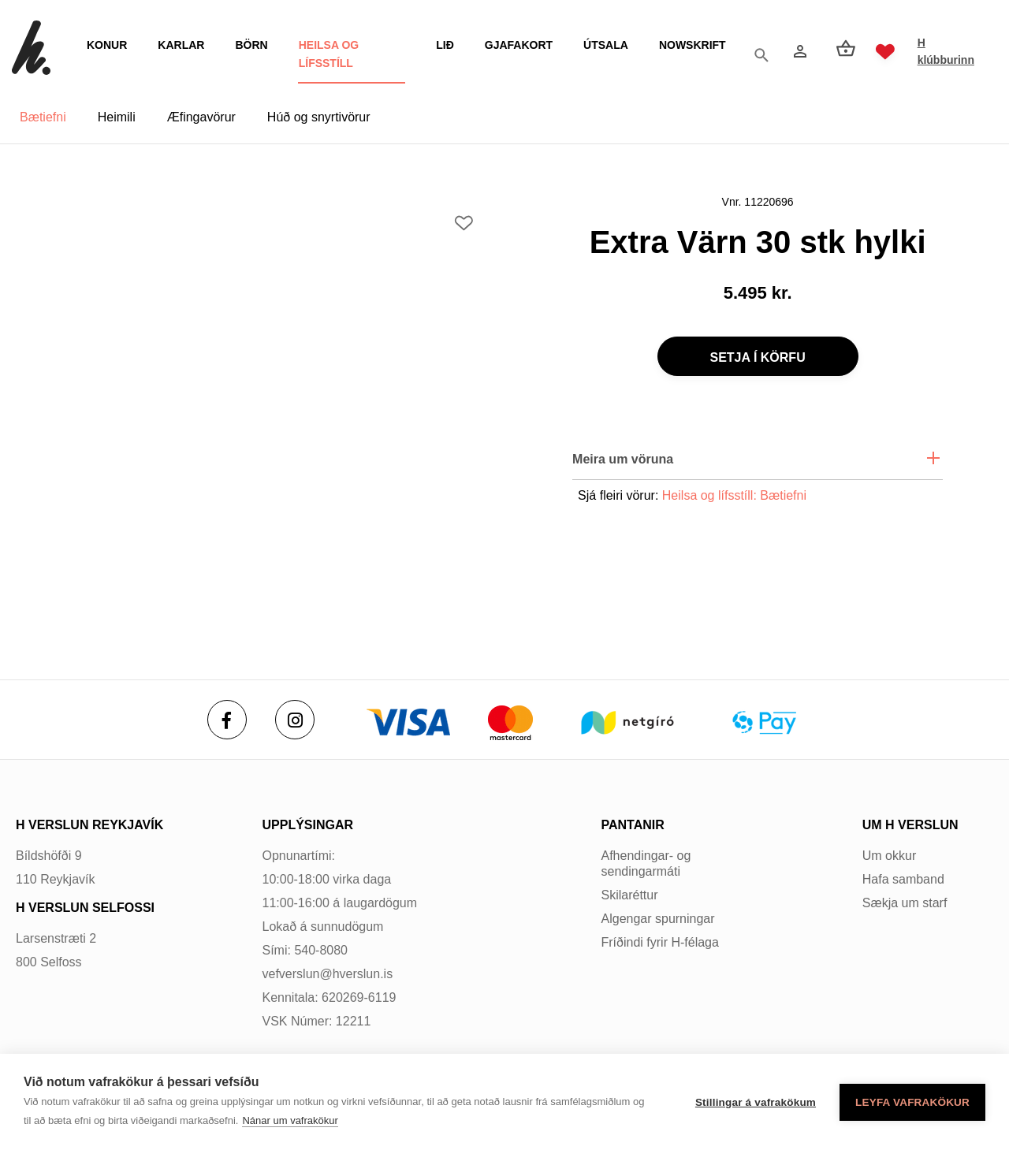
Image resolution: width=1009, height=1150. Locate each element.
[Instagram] (295, 719)
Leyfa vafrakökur (912, 1102)
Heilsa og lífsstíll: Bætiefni (734, 495)
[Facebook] (227, 719)
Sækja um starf (905, 903)
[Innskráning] (797, 51)
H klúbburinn (944, 51)
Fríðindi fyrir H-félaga (660, 942)
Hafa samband (903, 879)
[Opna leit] (759, 52)
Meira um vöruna (622, 459)
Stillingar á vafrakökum (755, 1102)
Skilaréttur (629, 895)
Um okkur (889, 855)
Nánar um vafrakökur (289, 1120)
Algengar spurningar (658, 918)
